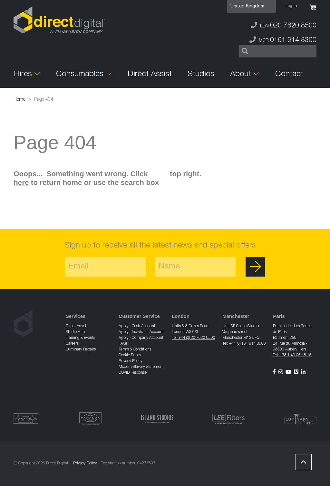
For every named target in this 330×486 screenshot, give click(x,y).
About (240, 74)
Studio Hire (75, 332)
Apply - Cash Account (137, 326)
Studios (201, 74)
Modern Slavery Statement (141, 367)
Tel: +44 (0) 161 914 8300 (244, 344)
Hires (23, 74)
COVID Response (133, 373)
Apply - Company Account (141, 338)
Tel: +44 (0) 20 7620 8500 (193, 338)
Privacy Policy (130, 361)
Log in (291, 6)
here (21, 182)
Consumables (79, 74)
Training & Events (80, 338)
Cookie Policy (130, 355)
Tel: (276, 355)
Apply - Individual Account (141, 332)
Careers (72, 344)
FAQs (123, 344)
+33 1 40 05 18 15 (296, 355)
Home (19, 99)
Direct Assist (150, 74)
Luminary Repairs (81, 349)
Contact (289, 74)
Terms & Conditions (135, 349)
